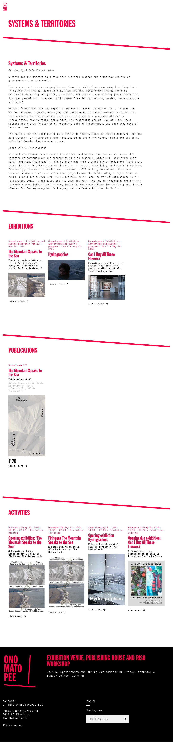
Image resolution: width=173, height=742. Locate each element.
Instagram (94, 710)
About (90, 701)
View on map (15, 725)
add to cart (15, 466)
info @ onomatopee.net (25, 705)
